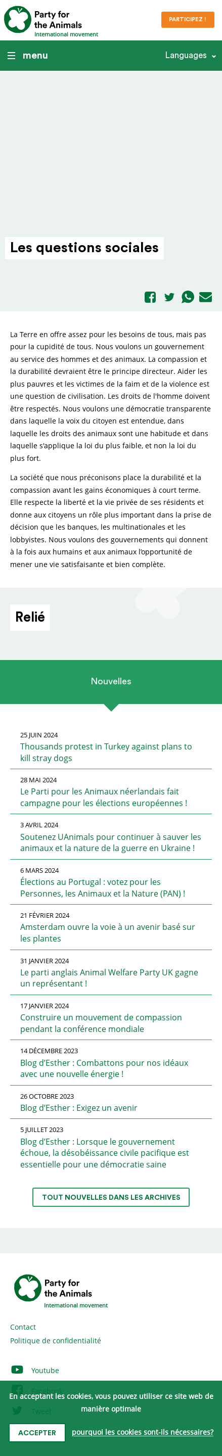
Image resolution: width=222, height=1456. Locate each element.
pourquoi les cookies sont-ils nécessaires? (142, 1432)
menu (28, 55)
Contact (23, 1327)
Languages (186, 55)
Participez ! (187, 19)
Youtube (34, 1370)
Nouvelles (111, 681)
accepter (37, 1433)
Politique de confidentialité (55, 1340)
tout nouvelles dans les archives (111, 1197)
